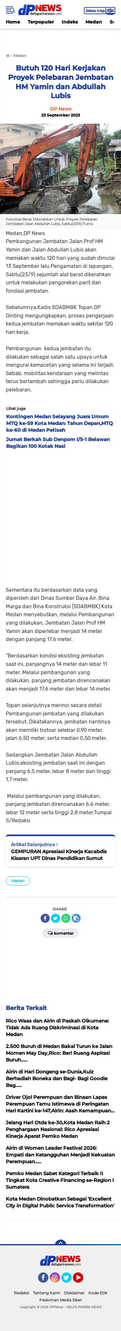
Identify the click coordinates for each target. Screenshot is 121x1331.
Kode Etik (97, 1292)
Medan (94, 22)
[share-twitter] (55, 918)
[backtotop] (60, 1245)
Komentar (61, 932)
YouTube (82, 1280)
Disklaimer (74, 1292)
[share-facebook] (45, 918)
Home (13, 22)
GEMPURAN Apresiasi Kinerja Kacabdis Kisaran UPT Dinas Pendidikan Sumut (59, 854)
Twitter (69, 1280)
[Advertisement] (60, 516)
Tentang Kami (46, 1292)
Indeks (70, 22)
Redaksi (21, 1292)
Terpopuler (41, 22)
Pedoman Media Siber (60, 1300)
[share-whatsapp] (65, 918)
